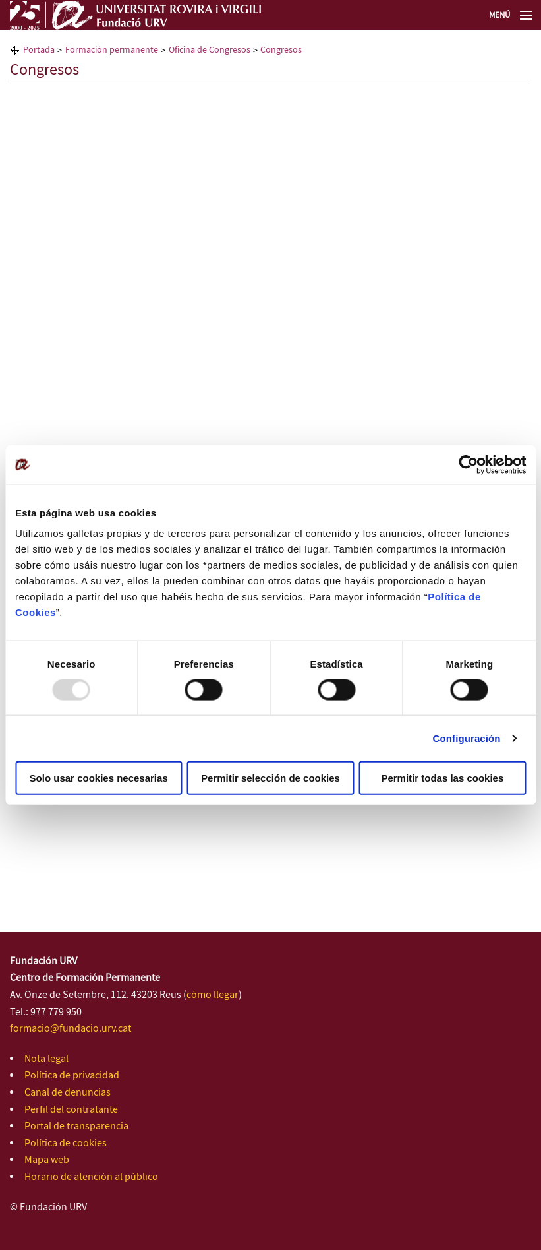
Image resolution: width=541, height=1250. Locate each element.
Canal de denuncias (67, 1093)
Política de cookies (65, 1143)
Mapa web (46, 1160)
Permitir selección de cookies (270, 778)
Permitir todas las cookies (442, 778)
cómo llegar (212, 995)
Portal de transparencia (76, 1126)
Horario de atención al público (91, 1177)
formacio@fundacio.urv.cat (70, 1029)
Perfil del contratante (71, 1110)
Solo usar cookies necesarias (99, 778)
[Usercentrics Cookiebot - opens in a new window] (468, 464)
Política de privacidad (71, 1075)
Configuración (467, 737)
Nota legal (46, 1059)
